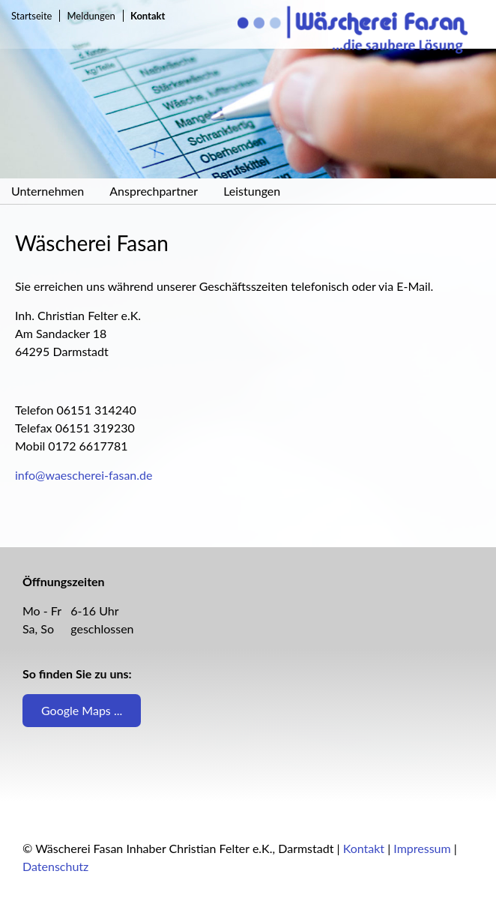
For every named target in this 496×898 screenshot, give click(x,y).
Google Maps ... (81, 710)
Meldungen (91, 16)
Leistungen (251, 191)
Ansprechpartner (153, 191)
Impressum (421, 848)
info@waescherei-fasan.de (84, 475)
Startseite (31, 16)
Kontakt (363, 848)
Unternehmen (47, 191)
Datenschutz (55, 866)
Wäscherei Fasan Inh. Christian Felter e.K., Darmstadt (366, 31)
